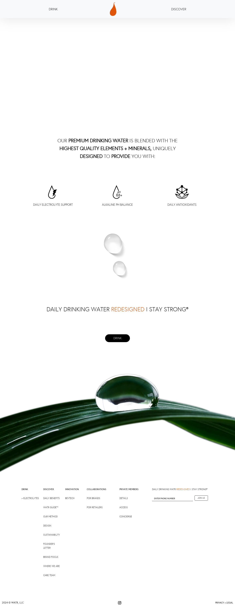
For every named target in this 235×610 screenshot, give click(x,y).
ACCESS (123, 507)
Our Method (50, 516)
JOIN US (201, 498)
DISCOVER (178, 9)
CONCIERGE (125, 516)
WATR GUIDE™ (50, 507)
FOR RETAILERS (95, 507)
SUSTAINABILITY (51, 534)
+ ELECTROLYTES (30, 498)
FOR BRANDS (93, 498)
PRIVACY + (220, 602)
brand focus (50, 557)
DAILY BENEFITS (51, 498)
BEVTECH (70, 498)
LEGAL (229, 602)
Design (47, 525)
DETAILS (123, 498)
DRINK (53, 9)
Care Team (49, 575)
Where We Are (51, 566)
